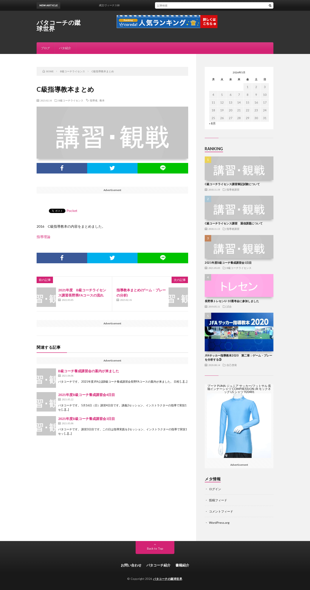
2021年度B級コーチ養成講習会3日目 (86, 418)
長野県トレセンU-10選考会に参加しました (232, 301)
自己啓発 (231, 365)
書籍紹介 (182, 565)
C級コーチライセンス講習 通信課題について (234, 223)
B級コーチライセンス (70, 100)
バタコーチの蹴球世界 (59, 25)
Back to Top (155, 548)
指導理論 (43, 237)
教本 (102, 100)
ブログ (45, 48)
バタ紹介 (65, 48)
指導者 (94, 100)
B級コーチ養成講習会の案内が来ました (88, 371)
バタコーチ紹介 (158, 565)
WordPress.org (219, 522)
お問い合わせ (131, 565)
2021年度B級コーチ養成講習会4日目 (86, 395)
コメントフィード (221, 511)
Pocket (72, 210)
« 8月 (212, 123)
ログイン (215, 489)
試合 (229, 306)
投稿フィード (218, 500)
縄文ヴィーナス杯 (112, 5)
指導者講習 (232, 189)
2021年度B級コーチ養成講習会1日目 (228, 262)
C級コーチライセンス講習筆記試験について (232, 184)
